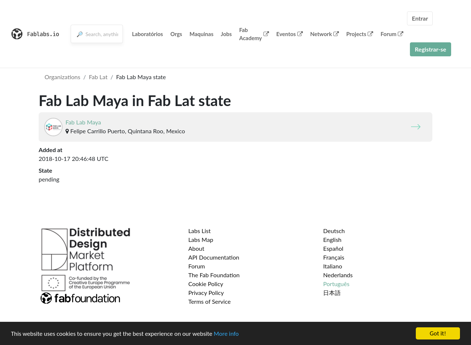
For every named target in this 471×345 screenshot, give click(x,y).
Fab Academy (254, 34)
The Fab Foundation (214, 274)
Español (333, 248)
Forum (391, 34)
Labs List (199, 230)
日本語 (332, 292)
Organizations (62, 76)
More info (226, 334)
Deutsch (334, 230)
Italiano (332, 266)
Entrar (420, 18)
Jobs (226, 34)
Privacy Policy (206, 292)
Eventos (289, 34)
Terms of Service (209, 301)
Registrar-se (430, 49)
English (332, 239)
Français (333, 257)
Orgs (176, 34)
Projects (359, 34)
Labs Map (200, 239)
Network (324, 34)
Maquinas (201, 34)
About (196, 248)
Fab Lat (98, 76)
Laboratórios (147, 34)
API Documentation (214, 257)
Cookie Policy (205, 283)
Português (336, 283)
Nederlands (338, 274)
